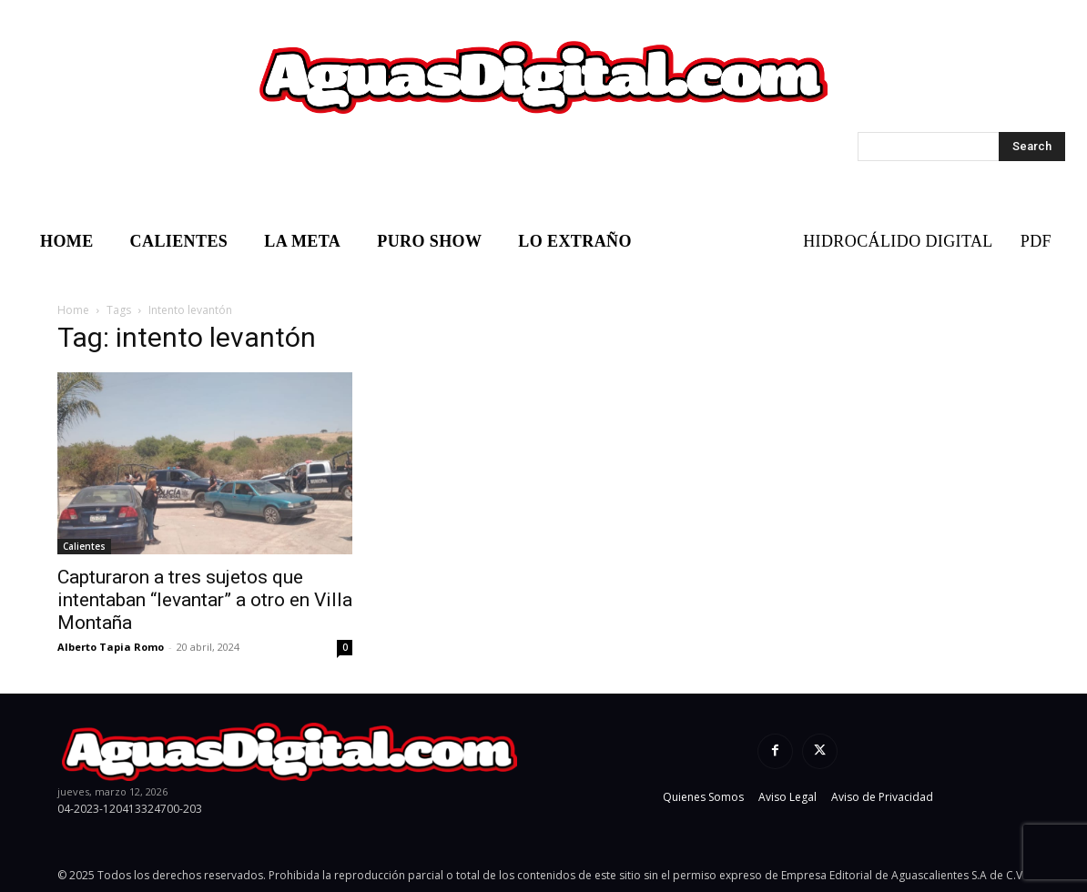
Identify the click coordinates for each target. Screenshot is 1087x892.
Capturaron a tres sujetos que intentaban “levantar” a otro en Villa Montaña (204, 600)
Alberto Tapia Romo (110, 647)
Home (73, 310)
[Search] (1032, 146)
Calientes (84, 546)
